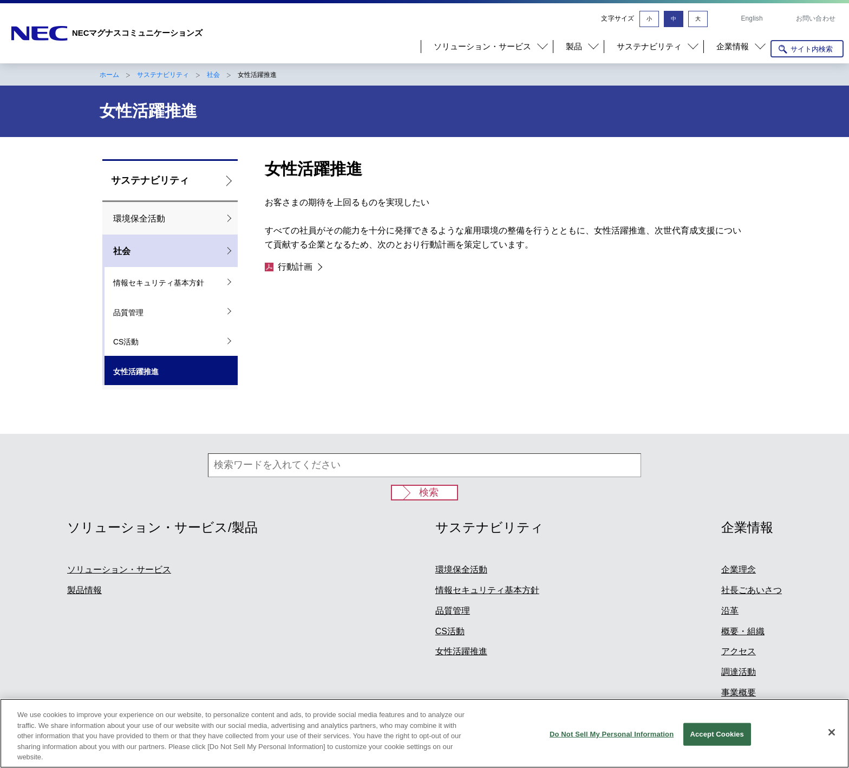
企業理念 (738, 569)
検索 (429, 492)
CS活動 (126, 341)
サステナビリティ (163, 75)
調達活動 (738, 671)
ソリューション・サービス (119, 569)
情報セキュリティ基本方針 (158, 282)
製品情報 (84, 590)
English (751, 18)
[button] (487, 46)
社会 (213, 75)
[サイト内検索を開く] (807, 48)
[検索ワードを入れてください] (424, 465)
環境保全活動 (139, 218)
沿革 (730, 610)
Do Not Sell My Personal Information (612, 735)
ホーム (109, 75)
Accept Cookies (716, 735)
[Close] (832, 733)
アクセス (738, 651)
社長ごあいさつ (751, 590)
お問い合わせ (815, 18)
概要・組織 (743, 631)
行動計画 (288, 266)
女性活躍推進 (136, 371)
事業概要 (738, 692)
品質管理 (128, 312)
